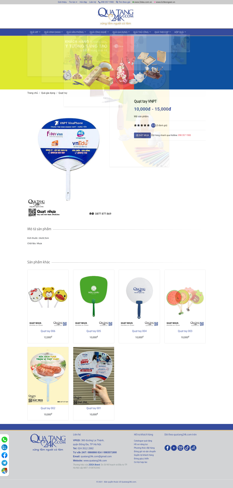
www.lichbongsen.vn (165, 2)
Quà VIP (34, 31)
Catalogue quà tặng (143, 440)
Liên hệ (92, 2)
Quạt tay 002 (48, 407)
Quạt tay (63, 92)
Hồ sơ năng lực (141, 444)
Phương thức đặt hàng (144, 447)
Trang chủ (32, 92)
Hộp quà (171, 31)
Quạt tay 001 (93, 407)
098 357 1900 (106, 2)
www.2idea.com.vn (143, 2)
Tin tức (72, 2)
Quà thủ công (135, 31)
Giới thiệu (62, 2)
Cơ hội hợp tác (140, 461)
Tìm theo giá (123, 2)
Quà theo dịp (155, 31)
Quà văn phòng (72, 31)
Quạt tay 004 (139, 330)
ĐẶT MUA (142, 134)
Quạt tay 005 (93, 330)
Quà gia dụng (115, 31)
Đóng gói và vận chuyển (145, 451)
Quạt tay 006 (48, 330)
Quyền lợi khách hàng (144, 454)
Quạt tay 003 (185, 330)
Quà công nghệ (94, 31)
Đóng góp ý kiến (141, 458)
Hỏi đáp (83, 2)
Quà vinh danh (51, 31)
